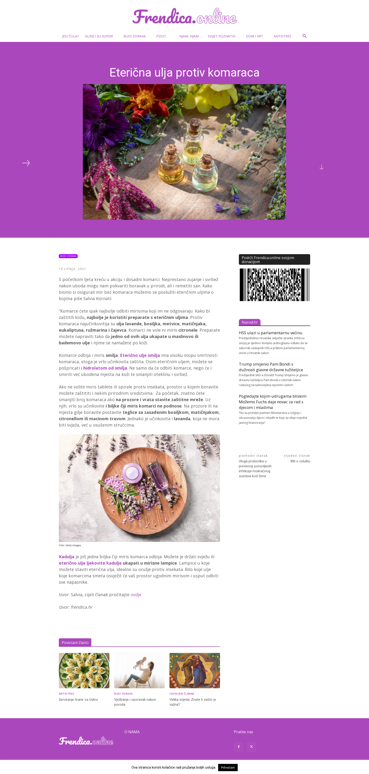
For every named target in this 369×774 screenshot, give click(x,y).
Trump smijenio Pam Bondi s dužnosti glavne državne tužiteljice (271, 366)
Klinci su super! (101, 36)
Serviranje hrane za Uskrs (78, 699)
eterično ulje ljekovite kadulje (90, 563)
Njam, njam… (190, 36)
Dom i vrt (256, 36)
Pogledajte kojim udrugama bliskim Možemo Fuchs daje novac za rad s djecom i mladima (272, 401)
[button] (304, 36)
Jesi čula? (70, 36)
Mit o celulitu (300, 461)
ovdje (136, 594)
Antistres (282, 36)
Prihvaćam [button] (228, 767)
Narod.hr (250, 322)
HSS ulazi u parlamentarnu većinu (270, 332)
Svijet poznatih (223, 36)
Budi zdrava (136, 36)
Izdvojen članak (181, 693)
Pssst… (164, 36)
